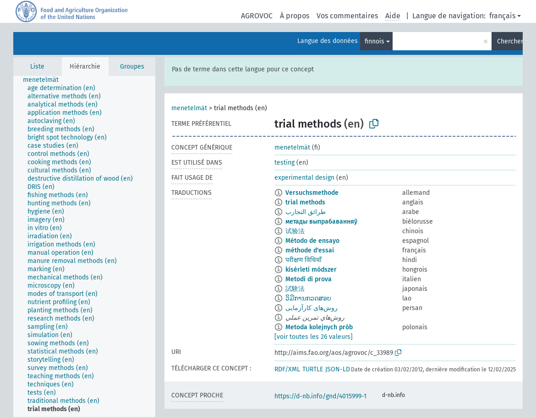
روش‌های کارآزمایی (311, 308)
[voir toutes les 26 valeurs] (313, 337)
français (502, 15)
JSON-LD (337, 369)
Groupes (132, 66)
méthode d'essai (309, 250)
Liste (37, 66)
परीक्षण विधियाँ (303, 260)
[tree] (84, 246)
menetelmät (189, 108)
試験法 (295, 289)
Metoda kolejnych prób (319, 327)
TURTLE (312, 369)
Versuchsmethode (312, 193)
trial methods (305, 202)
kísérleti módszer (311, 269)
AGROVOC (257, 15)
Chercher (510, 41)
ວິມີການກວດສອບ (308, 298)
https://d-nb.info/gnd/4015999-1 (320, 396)
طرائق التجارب (305, 212)
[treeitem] (44, 80)
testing (284, 162)
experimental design (304, 178)
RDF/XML (287, 369)
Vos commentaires (347, 15)
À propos (294, 15)
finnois (374, 41)
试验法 (295, 231)
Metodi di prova (308, 279)
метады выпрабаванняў (321, 221)
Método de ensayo (312, 241)
